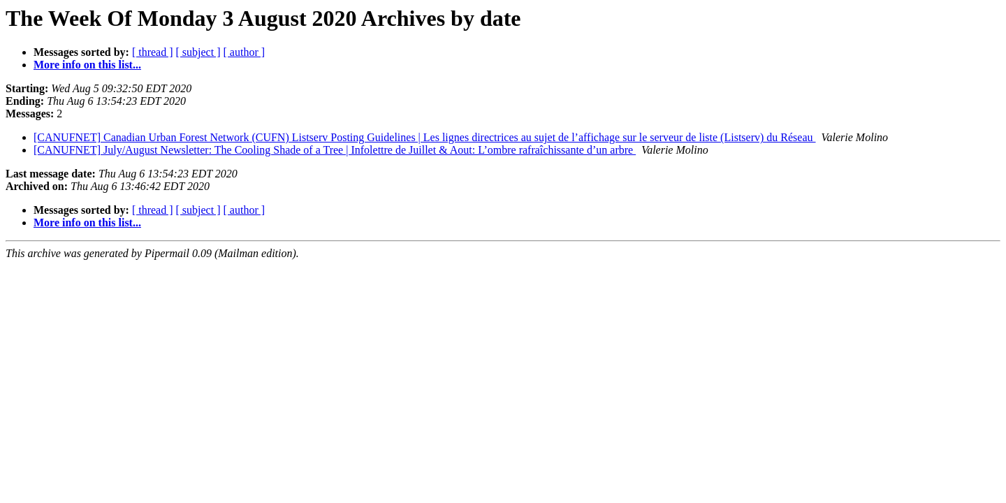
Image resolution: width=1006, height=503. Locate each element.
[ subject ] (198, 52)
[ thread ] (152, 52)
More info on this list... (87, 65)
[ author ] (244, 52)
